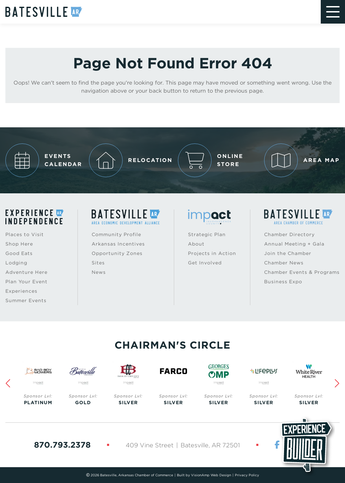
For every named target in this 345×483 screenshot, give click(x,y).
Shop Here (19, 244)
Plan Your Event (26, 281)
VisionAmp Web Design (211, 475)
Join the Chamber (287, 253)
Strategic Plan (207, 234)
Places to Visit (24, 234)
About (196, 244)
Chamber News (284, 262)
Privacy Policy (247, 475)
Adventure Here (26, 272)
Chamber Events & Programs (302, 272)
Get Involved (205, 262)
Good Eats (19, 253)
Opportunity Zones (117, 253)
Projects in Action (212, 253)
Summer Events (25, 300)
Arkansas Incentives (118, 244)
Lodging (16, 262)
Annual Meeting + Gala (294, 244)
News (99, 272)
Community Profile (116, 234)
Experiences (21, 291)
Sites (98, 262)
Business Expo (283, 281)
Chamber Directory (289, 234)
